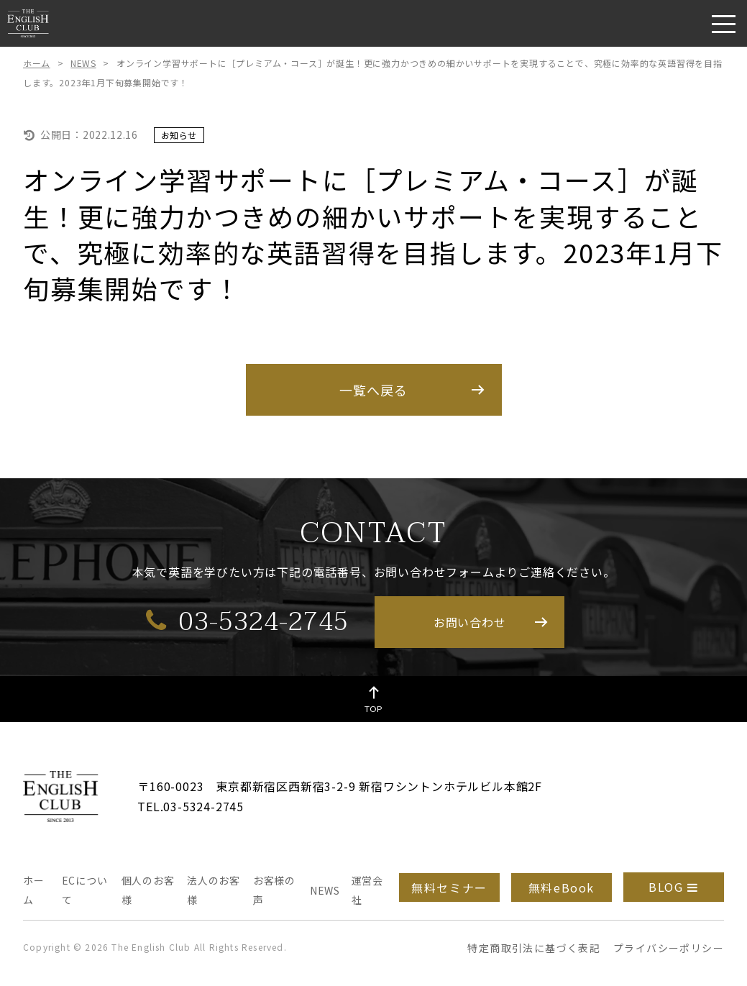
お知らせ (179, 135)
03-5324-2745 (247, 621)
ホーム (36, 63)
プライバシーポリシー (668, 948)
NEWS (83, 63)
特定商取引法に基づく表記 (533, 948)
